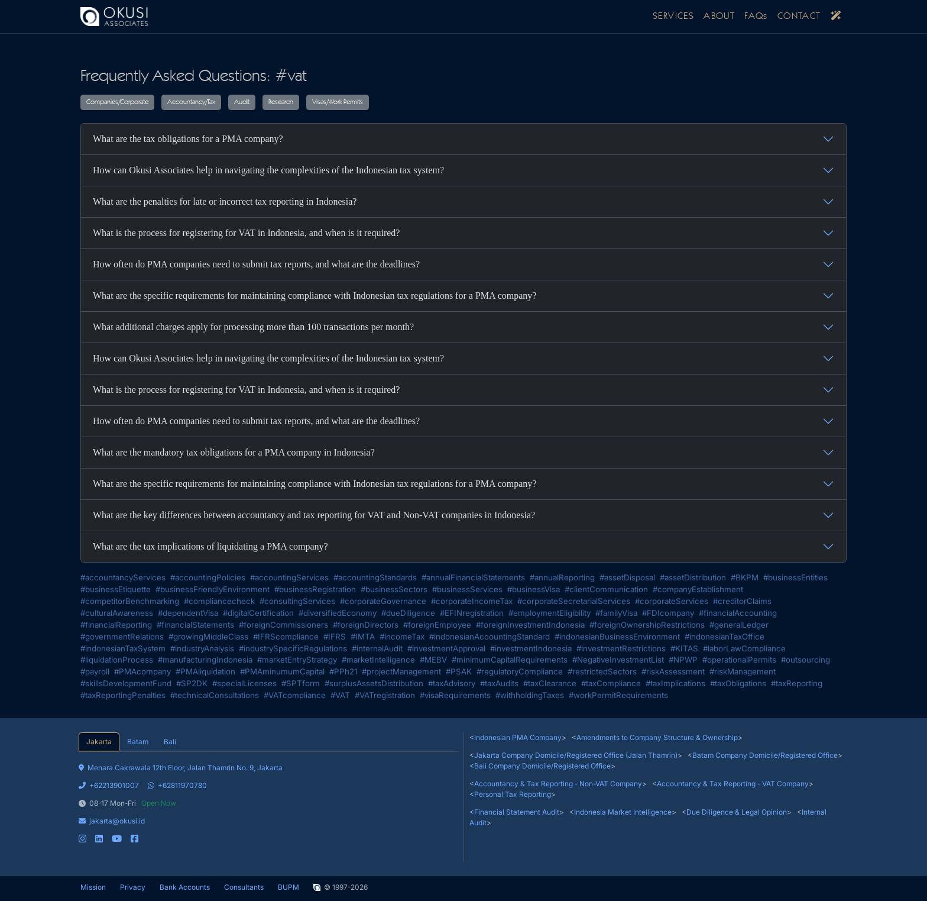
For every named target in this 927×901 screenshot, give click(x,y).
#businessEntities (795, 577)
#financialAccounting (738, 613)
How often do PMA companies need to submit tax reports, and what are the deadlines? (256, 264)
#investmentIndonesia (531, 648)
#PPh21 (343, 671)
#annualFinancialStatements (473, 577)
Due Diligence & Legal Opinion (736, 812)
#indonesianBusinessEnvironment (617, 636)
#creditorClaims (742, 601)
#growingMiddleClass (208, 636)
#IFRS (334, 636)
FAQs (756, 16)
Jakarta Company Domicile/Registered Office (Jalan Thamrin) (576, 755)
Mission (93, 887)
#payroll (94, 671)
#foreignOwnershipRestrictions (647, 624)
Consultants (244, 887)
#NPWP (683, 659)
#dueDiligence (408, 613)
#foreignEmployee (437, 624)
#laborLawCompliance (744, 648)
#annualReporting (562, 577)
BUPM (288, 887)
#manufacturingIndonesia (205, 659)
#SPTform (300, 683)
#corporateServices (671, 601)
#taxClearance (549, 683)
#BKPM (745, 577)
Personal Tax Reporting (512, 794)
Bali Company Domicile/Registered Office (542, 765)
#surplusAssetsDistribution (374, 683)
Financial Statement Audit (516, 812)
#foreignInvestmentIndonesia (530, 624)
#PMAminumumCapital (282, 671)
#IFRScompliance (286, 636)
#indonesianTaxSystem (123, 648)
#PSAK (459, 671)
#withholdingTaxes (529, 695)
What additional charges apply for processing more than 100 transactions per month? (253, 327)
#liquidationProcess (116, 659)
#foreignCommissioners (283, 624)
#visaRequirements (455, 695)
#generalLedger (739, 624)
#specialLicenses (244, 683)
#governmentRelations (122, 636)
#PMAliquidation (205, 671)
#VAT (340, 695)
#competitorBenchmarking (129, 601)
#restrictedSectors (602, 671)
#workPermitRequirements (618, 695)
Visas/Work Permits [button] (337, 102)
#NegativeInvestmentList (618, 659)
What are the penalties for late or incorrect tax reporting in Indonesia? (224, 201)
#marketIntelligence (378, 659)
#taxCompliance (611, 683)
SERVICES (673, 16)
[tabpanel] (268, 798)
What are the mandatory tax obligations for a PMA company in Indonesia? (234, 452)
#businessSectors (394, 589)
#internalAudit (377, 648)
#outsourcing (805, 659)
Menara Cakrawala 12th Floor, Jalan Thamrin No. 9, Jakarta (181, 767)
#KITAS (684, 648)
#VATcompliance (295, 695)
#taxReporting (796, 683)
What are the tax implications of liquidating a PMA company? (210, 546)
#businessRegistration (315, 589)
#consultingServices (297, 601)
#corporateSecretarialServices (573, 601)
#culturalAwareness (116, 613)
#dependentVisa (188, 613)
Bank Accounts (185, 887)
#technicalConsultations (214, 695)
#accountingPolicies (207, 577)
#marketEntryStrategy (297, 659)
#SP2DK (192, 683)
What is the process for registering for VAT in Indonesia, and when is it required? (246, 233)
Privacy (132, 887)
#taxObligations (738, 683)
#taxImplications (675, 683)
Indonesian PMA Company (518, 737)
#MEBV (433, 659)
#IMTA (363, 636)
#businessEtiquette (115, 589)
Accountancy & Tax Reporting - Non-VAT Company (558, 783)
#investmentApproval (446, 648)
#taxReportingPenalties (123, 695)
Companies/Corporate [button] (117, 102)
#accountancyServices (123, 577)
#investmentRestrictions (621, 648)
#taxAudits (499, 683)
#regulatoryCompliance (520, 671)
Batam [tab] (137, 741)
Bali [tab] (170, 741)
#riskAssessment (673, 671)
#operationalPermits (739, 659)
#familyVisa (616, 613)
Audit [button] (241, 102)
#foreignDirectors (365, 624)
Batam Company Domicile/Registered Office (765, 755)
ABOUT (719, 16)
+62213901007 (109, 785)
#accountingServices (289, 577)
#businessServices (467, 589)
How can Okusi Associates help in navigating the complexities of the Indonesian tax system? (268, 170)
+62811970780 (177, 785)
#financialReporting (116, 624)
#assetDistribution (693, 577)
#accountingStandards (375, 577)
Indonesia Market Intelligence (623, 812)
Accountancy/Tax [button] (191, 102)
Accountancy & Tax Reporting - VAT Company (733, 783)
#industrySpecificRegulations (293, 648)
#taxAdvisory (451, 683)
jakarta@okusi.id (112, 820)
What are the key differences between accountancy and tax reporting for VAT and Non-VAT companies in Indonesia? (314, 515)
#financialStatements (195, 624)
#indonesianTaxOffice (724, 636)
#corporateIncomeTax (472, 601)
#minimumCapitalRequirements (510, 659)
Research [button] (280, 102)
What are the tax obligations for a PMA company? (188, 139)
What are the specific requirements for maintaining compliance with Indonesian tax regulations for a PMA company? (314, 295)
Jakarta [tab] (99, 741)
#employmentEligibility (549, 613)
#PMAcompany (142, 671)
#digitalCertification (258, 613)
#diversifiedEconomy (338, 613)
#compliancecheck (219, 601)
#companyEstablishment (698, 589)
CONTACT (799, 16)
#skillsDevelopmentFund (125, 683)
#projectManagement (401, 671)
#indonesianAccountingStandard (489, 636)
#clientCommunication (606, 589)
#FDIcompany (668, 613)
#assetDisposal (627, 577)
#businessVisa (533, 589)
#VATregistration (385, 695)
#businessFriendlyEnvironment (212, 589)
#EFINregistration (472, 613)
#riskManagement (742, 671)
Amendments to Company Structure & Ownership (657, 737)
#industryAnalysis (202, 648)
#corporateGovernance (383, 601)
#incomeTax (402, 636)
